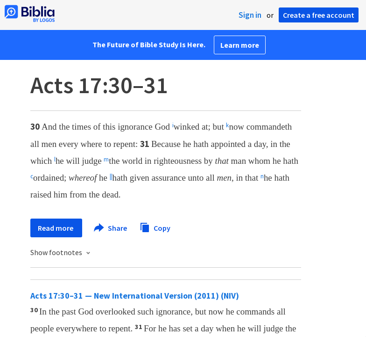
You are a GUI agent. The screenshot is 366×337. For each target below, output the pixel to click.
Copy (155, 227)
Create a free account (318, 15)
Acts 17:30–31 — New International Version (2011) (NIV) (134, 295)
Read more (56, 228)
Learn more (239, 45)
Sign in (250, 15)
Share (110, 228)
